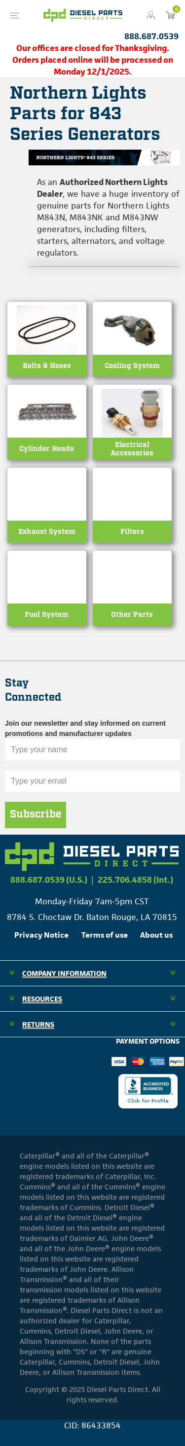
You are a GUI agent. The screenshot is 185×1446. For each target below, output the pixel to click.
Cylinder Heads (46, 449)
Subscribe (35, 814)
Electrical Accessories (132, 449)
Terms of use (104, 935)
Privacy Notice (41, 935)
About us (156, 935)
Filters (132, 531)
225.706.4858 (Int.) (135, 879)
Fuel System (47, 614)
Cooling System (132, 366)
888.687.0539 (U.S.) (48, 879)
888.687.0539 (151, 36)
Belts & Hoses (47, 366)
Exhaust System (46, 531)
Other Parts (132, 614)
